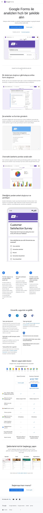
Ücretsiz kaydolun (25, 32)
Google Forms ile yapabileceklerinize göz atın (21, 69)
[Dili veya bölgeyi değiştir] (15, 509)
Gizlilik (27, 505)
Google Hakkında (12, 505)
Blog (10, 499)
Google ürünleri (21, 505)
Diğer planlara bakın (34, 388)
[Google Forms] (8, 1)
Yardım (4, 510)
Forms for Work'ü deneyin (16, 27)
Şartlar (31, 505)
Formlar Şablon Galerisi (22, 473)
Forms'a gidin (29, 27)
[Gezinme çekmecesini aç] (2, 1)
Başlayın (34, 385)
